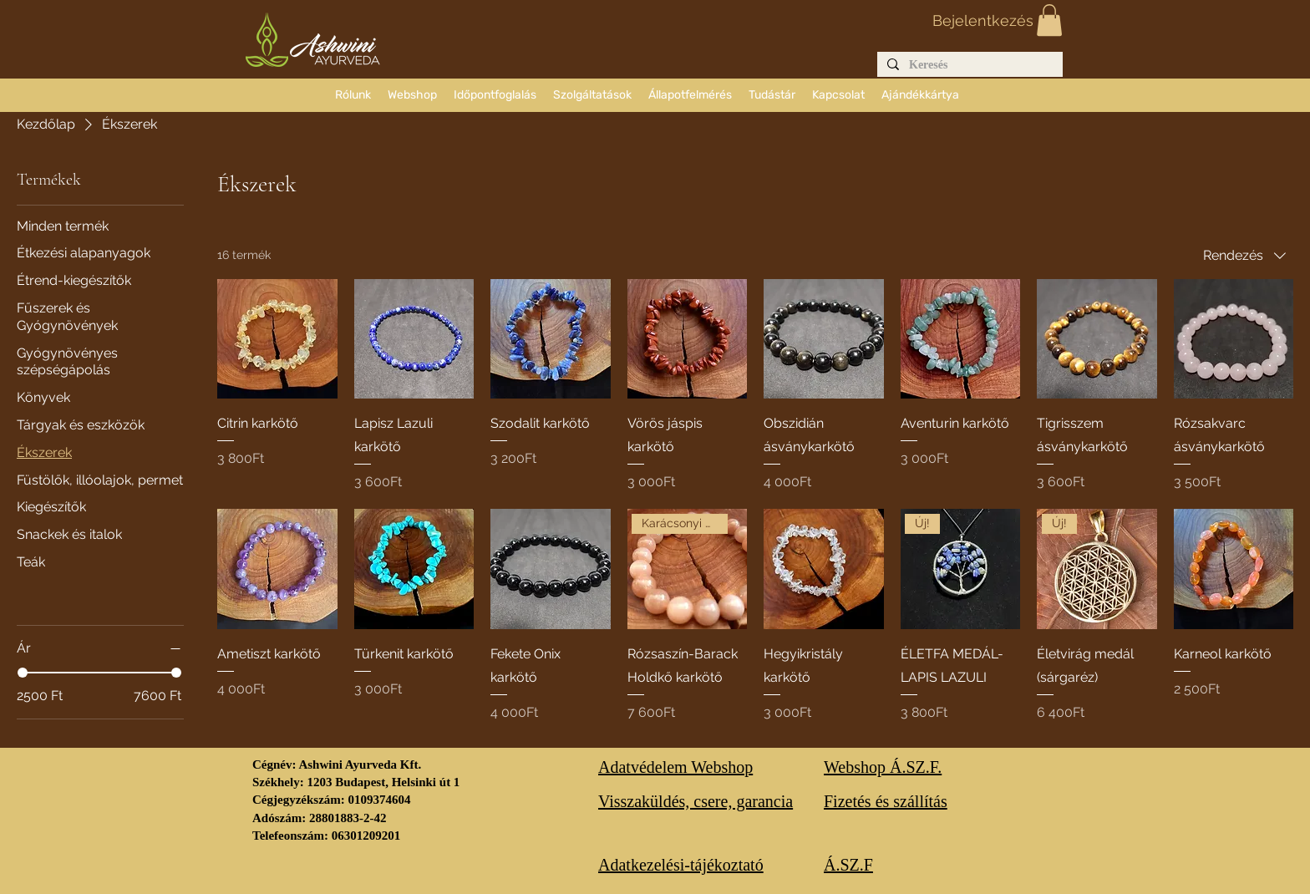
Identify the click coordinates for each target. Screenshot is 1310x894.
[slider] (23, 673)
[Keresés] (968, 65)
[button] (1049, 20)
